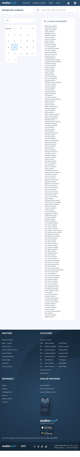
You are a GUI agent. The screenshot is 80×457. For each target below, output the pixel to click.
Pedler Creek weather (51, 107)
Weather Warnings (7, 340)
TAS (41, 366)
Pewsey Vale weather (51, 152)
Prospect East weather (51, 298)
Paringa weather (50, 75)
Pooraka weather (50, 219)
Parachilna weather (50, 52)
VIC (41, 346)
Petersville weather (50, 144)
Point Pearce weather (51, 191)
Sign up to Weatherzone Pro (48, 392)
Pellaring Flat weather (51, 118)
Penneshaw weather (51, 123)
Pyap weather (49, 313)
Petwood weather (50, 150)
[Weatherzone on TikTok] (46, 447)
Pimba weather (49, 159)
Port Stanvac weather (51, 281)
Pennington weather (51, 125)
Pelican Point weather (51, 116)
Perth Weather (49, 360)
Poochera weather (50, 212)
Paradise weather (50, 56)
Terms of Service (72, 448)
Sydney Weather (49, 343)
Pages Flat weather (50, 30)
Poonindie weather (50, 217)
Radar (4, 343)
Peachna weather (50, 101)
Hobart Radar (63, 366)
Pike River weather (50, 157)
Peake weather (49, 103)
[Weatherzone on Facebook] (38, 447)
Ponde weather (49, 210)
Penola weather (49, 127)
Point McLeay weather (51, 187)
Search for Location (45, 340)
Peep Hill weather (50, 110)
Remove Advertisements (47, 389)
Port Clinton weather (51, 238)
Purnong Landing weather (53, 311)
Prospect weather (50, 296)
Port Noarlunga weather (52, 268)
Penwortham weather (51, 133)
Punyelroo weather (50, 307)
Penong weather (50, 129)
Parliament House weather (53, 82)
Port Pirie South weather (52, 275)
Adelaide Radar (63, 356)
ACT (41, 353)
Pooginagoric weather (51, 213)
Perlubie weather (50, 135)
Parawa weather (50, 69)
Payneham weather (51, 97)
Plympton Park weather (52, 183)
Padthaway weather (51, 26)
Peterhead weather (50, 142)
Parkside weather (50, 80)
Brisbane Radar (63, 350)
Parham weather (50, 71)
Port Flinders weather (51, 243)
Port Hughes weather (51, 253)
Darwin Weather (49, 363)
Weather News (6, 360)
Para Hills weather (50, 47)
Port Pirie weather (50, 274)
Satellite (9, 343)
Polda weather (49, 198)
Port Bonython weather (52, 234)
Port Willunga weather (51, 289)
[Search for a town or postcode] (56, 10)
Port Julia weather (50, 255)
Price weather (49, 292)
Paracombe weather (51, 54)
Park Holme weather (51, 78)
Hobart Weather (49, 366)
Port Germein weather (51, 247)
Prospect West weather (52, 302)
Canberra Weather (50, 353)
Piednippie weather (51, 155)
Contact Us (5, 402)
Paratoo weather (50, 67)
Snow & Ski (5, 363)
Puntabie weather (50, 304)
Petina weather (49, 148)
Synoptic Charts (6, 346)
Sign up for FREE (44, 385)
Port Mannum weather (52, 262)
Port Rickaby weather (51, 279)
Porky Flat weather (50, 221)
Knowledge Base (7, 392)
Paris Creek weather (51, 77)
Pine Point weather (50, 167)
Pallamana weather (50, 35)
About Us (4, 395)
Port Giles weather (50, 251)
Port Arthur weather (51, 225)
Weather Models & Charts (9, 350)
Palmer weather (49, 37)
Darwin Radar (63, 363)
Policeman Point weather (52, 200)
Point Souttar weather (51, 193)
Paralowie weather (50, 63)
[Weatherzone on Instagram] (42, 447)
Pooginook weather (51, 215)
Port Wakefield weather (52, 287)
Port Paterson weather (52, 272)
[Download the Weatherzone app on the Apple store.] (47, 427)
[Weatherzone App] (47, 418)
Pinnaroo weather (50, 176)
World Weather (44, 373)
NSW (41, 343)
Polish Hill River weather (52, 204)
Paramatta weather (51, 65)
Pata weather (49, 95)
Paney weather (49, 41)
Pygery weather (49, 317)
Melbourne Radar (64, 346)
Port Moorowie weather (52, 264)
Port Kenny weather (51, 257)
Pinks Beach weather (51, 174)
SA (41, 356)
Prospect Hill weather (51, 300)
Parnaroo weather (50, 84)
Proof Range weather (51, 294)
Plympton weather (50, 182)
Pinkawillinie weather (51, 170)
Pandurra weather (50, 39)
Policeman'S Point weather (53, 202)
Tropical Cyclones (7, 366)
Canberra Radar (63, 353)
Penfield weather (50, 120)
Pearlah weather (50, 105)
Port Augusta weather (51, 228)
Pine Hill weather (50, 165)
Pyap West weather (51, 315)
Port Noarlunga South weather (54, 270)
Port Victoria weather (51, 283)
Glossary (4, 389)
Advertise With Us (7, 399)
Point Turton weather (51, 197)
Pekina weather (49, 112)
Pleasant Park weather (51, 180)
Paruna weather (49, 90)
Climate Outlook (6, 353)
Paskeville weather (50, 93)
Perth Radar (62, 360)
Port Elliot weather (50, 242)
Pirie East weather (50, 178)
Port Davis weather (50, 240)
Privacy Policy (59, 448)
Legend (4, 385)
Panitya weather (50, 43)
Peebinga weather (50, 108)
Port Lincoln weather (51, 259)
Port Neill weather (50, 266)
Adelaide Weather (50, 356)
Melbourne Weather (50, 346)
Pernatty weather (50, 137)
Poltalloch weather (50, 206)
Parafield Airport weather (52, 60)
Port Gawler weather (51, 245)
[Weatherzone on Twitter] (35, 447)
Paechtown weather (51, 28)
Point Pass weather (50, 189)
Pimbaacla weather (50, 161)
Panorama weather (50, 45)
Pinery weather (49, 168)
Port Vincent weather (51, 285)
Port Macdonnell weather (52, 260)
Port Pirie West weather (52, 277)
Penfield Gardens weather (53, 122)
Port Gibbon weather (51, 249)
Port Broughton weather (52, 236)
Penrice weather (50, 131)
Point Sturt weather (51, 195)
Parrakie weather (50, 88)
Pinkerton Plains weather (52, 172)
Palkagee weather (50, 33)
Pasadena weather (50, 92)
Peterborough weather (52, 140)
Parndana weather (50, 86)
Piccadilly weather (50, 153)
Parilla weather (49, 73)
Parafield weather (50, 58)
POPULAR (8, 28)
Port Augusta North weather (53, 230)
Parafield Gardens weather (53, 62)
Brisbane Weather (50, 350)
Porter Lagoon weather (52, 290)
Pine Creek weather (51, 163)
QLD (41, 350)
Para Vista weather (50, 50)
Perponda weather (50, 138)
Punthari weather (50, 305)
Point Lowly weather (51, 185)
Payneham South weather (53, 99)
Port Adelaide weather (51, 223)
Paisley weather (49, 32)
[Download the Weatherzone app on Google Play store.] (47, 433)
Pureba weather (49, 309)
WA (41, 360)
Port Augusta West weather (53, 232)
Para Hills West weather (52, 48)
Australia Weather (45, 370)
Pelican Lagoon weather (52, 114)
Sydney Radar (63, 343)
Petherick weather (50, 146)
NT (41, 363)
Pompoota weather (51, 208)
